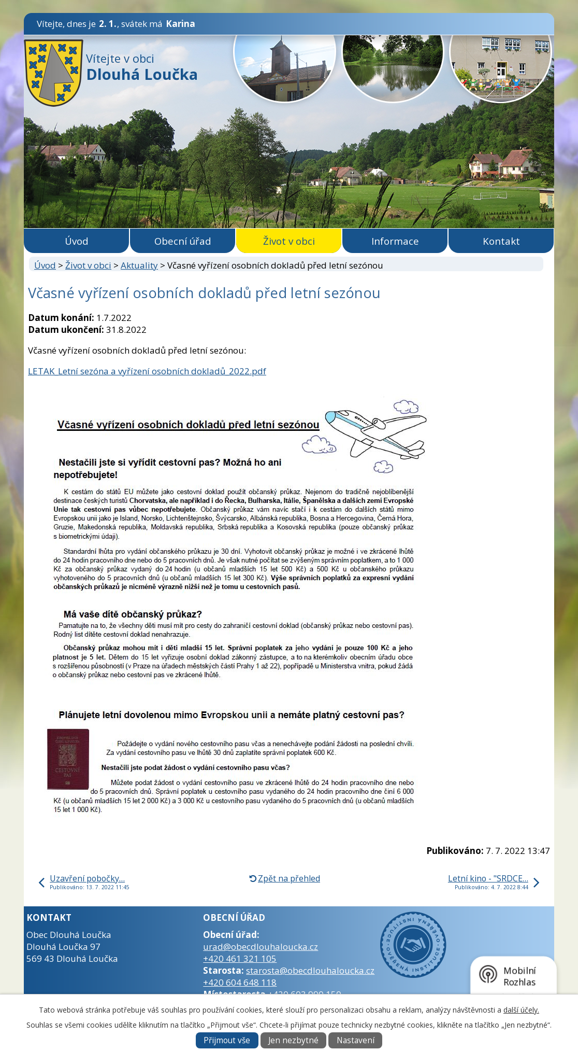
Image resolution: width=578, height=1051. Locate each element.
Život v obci (289, 240)
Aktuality (139, 265)
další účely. (521, 1010)
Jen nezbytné (293, 1040)
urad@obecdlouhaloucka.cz (260, 946)
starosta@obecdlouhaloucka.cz (310, 970)
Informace (395, 240)
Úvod (77, 240)
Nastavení (355, 1040)
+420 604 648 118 (240, 982)
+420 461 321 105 (240, 958)
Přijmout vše (227, 1040)
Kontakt (501, 240)
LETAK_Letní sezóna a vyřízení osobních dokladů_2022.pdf (147, 371)
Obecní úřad (182, 240)
